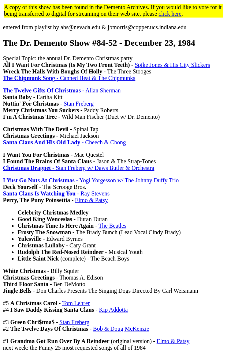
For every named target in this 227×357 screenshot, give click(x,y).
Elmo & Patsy (91, 200)
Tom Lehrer (76, 303)
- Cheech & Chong (64, 142)
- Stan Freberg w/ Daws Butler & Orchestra (78, 168)
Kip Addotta (113, 310)
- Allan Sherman (62, 90)
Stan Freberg (79, 103)
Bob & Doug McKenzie (121, 329)
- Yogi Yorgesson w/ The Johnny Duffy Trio (91, 180)
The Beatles (112, 226)
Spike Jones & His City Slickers (172, 65)
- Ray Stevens (56, 193)
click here (170, 14)
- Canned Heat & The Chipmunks (69, 78)
